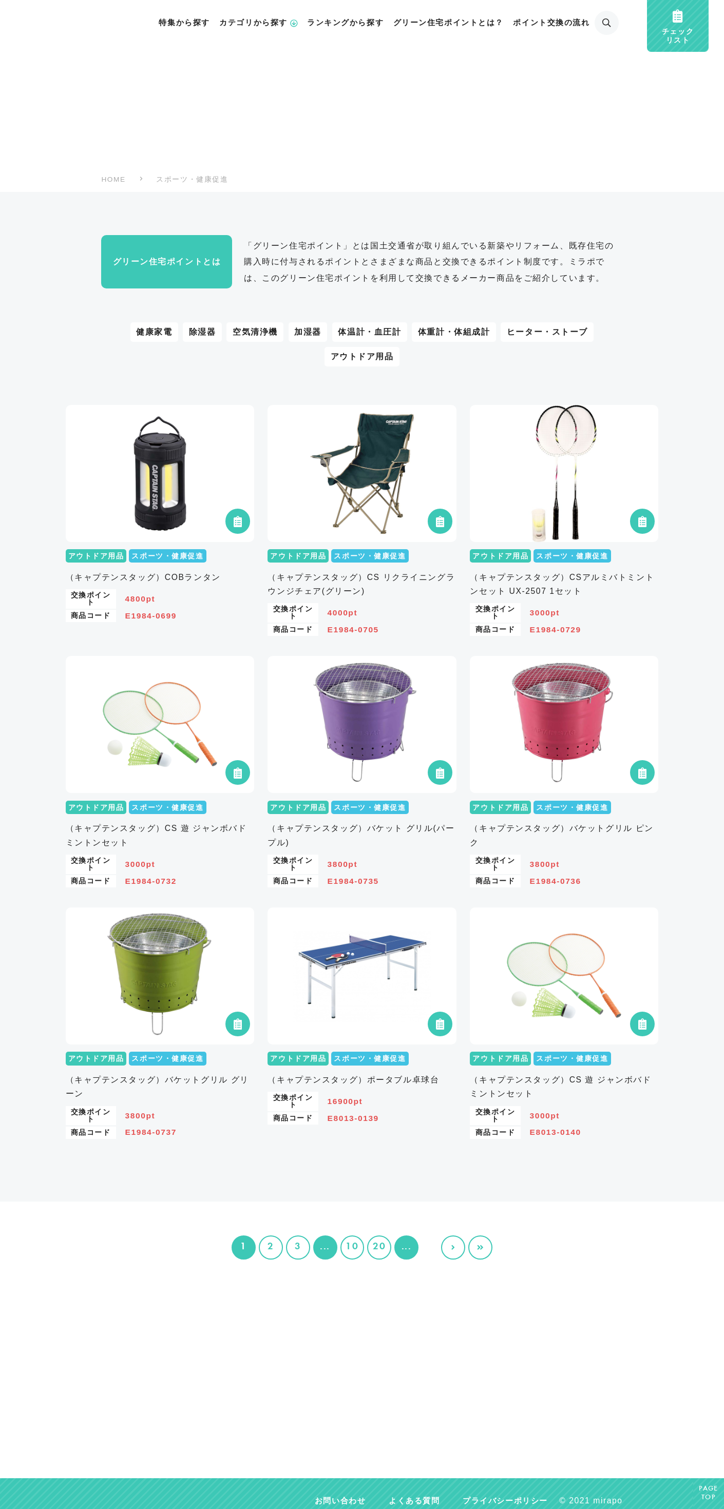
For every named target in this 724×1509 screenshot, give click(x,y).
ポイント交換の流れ (551, 22)
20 (379, 1247)
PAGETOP (708, 1493)
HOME (113, 179)
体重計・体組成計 (454, 331)
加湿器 (307, 331)
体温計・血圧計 (369, 331)
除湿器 (202, 331)
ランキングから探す (345, 22)
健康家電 (154, 331)
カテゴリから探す (258, 22)
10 (352, 1247)
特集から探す (184, 22)
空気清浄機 (255, 331)
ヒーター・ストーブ (547, 331)
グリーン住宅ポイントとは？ (448, 22)
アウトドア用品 (362, 356)
